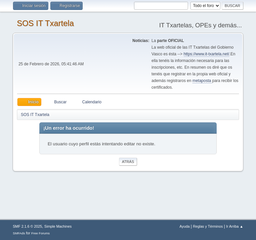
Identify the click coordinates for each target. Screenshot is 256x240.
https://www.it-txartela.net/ (206, 54)
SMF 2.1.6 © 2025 (27, 226)
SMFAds (19, 233)
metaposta (202, 80)
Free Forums (40, 233)
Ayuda (185, 226)
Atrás (128, 162)
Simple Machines (58, 226)
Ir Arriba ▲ (234, 226)
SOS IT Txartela (45, 23)
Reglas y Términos (208, 226)
